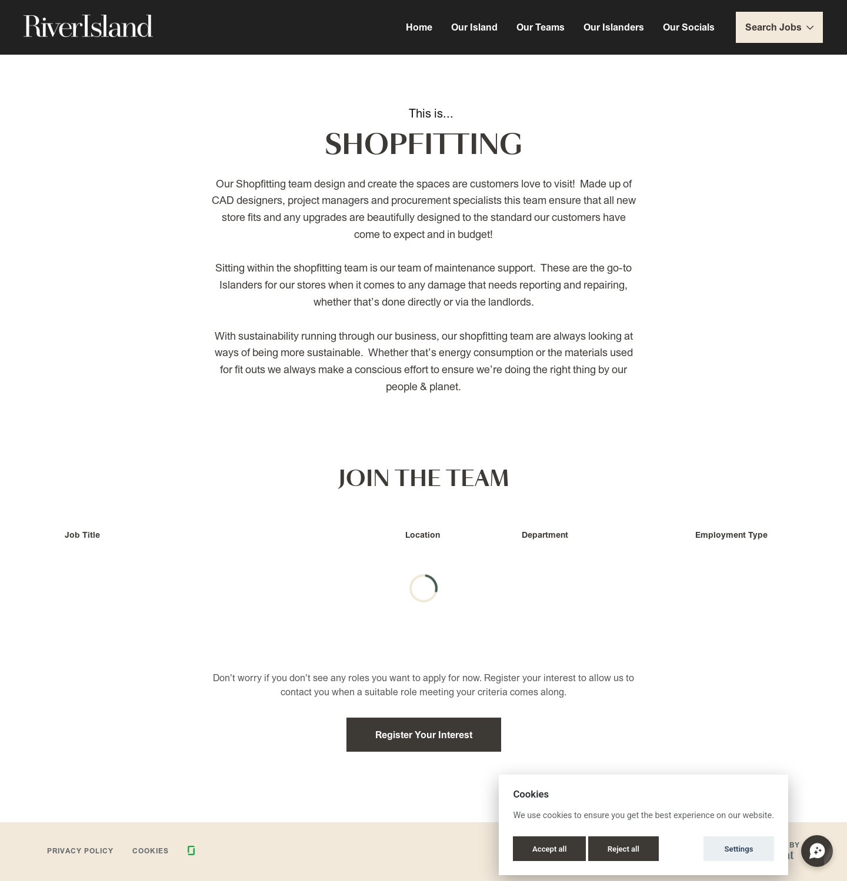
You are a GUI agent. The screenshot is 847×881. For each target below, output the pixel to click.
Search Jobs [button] (779, 27)
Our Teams (540, 27)
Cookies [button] (150, 851)
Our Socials (689, 27)
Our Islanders (613, 27)
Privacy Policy (80, 851)
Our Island (474, 27)
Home (419, 27)
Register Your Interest (423, 734)
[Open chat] (817, 851)
